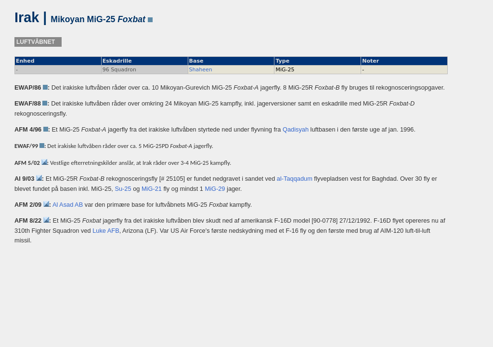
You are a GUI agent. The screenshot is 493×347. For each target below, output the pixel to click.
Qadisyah (296, 129)
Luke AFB (105, 230)
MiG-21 (152, 188)
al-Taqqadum (294, 178)
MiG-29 (215, 188)
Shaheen (200, 70)
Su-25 (123, 188)
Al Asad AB (67, 204)
